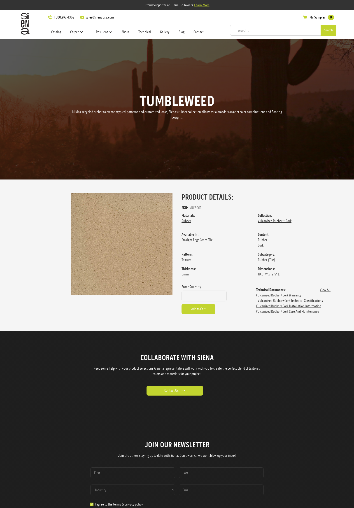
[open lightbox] (121, 244)
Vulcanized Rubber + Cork (274, 221)
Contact (198, 32)
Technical (144, 32)
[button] (77, 32)
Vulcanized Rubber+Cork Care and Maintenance (287, 311)
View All (325, 290)
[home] (24, 23)
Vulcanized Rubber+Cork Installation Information (288, 306)
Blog (181, 32)
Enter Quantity (191, 287)
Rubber (186, 221)
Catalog (56, 32)
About (125, 32)
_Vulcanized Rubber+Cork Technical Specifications (289, 300)
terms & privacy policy (128, 504)
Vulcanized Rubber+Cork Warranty (278, 295)
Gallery (165, 32)
